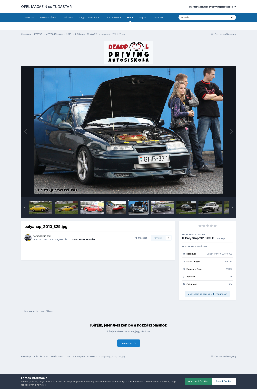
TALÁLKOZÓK (113, 17)
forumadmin (39, 236)
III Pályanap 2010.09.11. (198, 238)
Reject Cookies (223, 381)
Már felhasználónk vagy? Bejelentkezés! (212, 6)
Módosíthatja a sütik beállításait (128, 381)
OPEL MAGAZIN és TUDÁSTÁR (46, 6)
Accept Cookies (197, 381)
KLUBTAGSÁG (48, 17)
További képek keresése (83, 239)
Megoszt (141, 237)
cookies (34, 381)
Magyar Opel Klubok (89, 17)
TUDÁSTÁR (67, 17)
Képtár (130, 19)
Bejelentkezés (128, 343)
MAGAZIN (29, 17)
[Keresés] (194, 17)
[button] (24, 207)
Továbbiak (157, 17)
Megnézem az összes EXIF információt (207, 294)
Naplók (143, 17)
